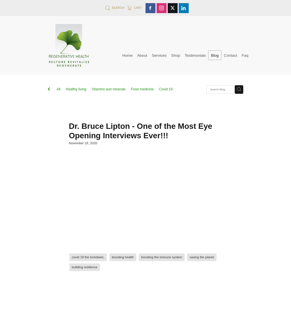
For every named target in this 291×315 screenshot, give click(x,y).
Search (114, 7)
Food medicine (142, 89)
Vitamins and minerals (109, 89)
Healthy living (76, 89)
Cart (135, 7)
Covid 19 (165, 89)
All (59, 89)
